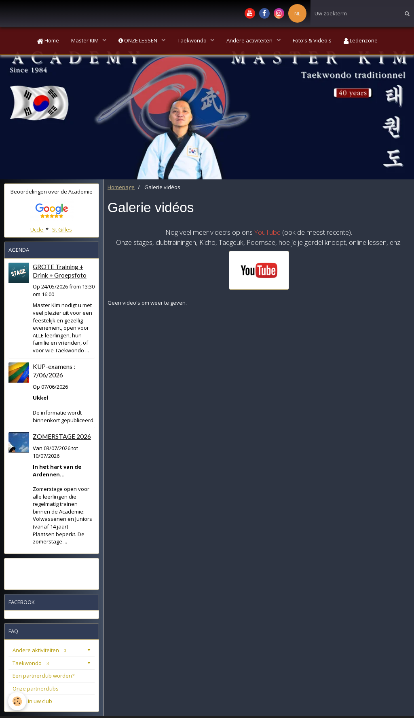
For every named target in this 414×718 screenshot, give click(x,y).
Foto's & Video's (312, 40)
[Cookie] (17, 701)
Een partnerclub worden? (43, 675)
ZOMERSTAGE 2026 (62, 436)
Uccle (37, 229)
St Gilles (62, 229)
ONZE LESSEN (138, 40)
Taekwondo (192, 40)
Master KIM (85, 40)
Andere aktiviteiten (41, 650)
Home (48, 40)
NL (297, 13)
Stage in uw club (32, 701)
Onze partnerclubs (36, 688)
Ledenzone (361, 40)
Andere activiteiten (250, 40)
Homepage (121, 187)
